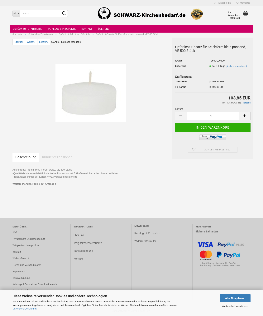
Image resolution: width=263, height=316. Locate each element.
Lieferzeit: (180, 66)
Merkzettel (244, 3)
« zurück (18, 41)
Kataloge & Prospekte (61, 28)
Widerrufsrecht (20, 258)
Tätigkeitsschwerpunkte (25, 245)
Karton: (179, 109)
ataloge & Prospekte (148, 233)
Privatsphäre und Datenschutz (28, 238)
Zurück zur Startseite (27, 28)
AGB (14, 232)
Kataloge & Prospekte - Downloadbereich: (34, 284)
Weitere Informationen (235, 306)
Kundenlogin (222, 3)
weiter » (31, 41)
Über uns (103, 28)
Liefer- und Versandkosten (26, 264)
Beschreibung (25, 157)
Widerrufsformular (145, 241)
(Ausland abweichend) (236, 66)
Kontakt (86, 28)
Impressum (18, 271)
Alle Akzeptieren (235, 298)
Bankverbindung (21, 278)
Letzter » (43, 41)
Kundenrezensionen (57, 157)
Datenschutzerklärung (24, 308)
